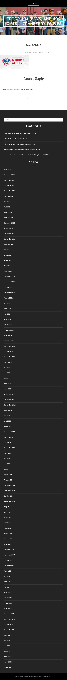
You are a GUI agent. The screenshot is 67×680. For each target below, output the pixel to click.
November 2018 (9, 491)
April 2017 (7, 592)
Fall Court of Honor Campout (14, 144)
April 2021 (7, 384)
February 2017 (8, 603)
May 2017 (7, 587)
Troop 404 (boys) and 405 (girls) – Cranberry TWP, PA (33, 21)
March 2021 (8, 389)
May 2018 (7, 523)
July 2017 (7, 576)
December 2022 (9, 276)
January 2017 (8, 608)
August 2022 (8, 298)
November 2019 (9, 437)
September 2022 (9, 293)
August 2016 (8, 635)
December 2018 (9, 485)
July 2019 (7, 458)
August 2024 (8, 196)
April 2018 (7, 528)
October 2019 (8, 442)
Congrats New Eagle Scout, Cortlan (16, 133)
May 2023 (7, 260)
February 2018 (8, 539)
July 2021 (7, 367)
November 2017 (9, 555)
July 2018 (7, 512)
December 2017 (9, 549)
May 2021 (7, 378)
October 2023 (9, 234)
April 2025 (7, 169)
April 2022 (7, 319)
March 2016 (8, 662)
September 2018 (9, 501)
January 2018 (8, 544)
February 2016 (8, 667)
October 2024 (9, 185)
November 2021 (9, 346)
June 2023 (7, 255)
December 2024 (9, 175)
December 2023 (9, 223)
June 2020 (7, 421)
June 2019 (7, 464)
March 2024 (8, 212)
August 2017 (8, 571)
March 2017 (8, 598)
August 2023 (8, 244)
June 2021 (7, 373)
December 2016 (9, 614)
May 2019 (7, 469)
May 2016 (7, 651)
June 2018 (7, 517)
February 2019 (8, 480)
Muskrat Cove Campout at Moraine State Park (19, 155)
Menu (34, 4)
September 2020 (10, 405)
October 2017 (8, 560)
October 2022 (8, 287)
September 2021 (9, 357)
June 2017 (7, 582)
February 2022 (9, 330)
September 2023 (9, 239)
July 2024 (7, 201)
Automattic (48, 676)
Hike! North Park (9, 139)
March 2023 (8, 271)
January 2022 (8, 335)
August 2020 (8, 410)
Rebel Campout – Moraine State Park (16, 149)
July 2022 (7, 303)
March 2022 (8, 325)
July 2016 (7, 641)
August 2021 (8, 362)
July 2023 (7, 250)
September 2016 (9, 630)
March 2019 (8, 475)
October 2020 (9, 400)
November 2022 (9, 282)
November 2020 (9, 394)
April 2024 (7, 207)
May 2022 (7, 314)
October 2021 (8, 351)
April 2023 (7, 266)
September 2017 (9, 566)
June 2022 (7, 309)
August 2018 (8, 507)
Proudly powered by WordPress (24, 676)
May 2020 (7, 426)
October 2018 (8, 496)
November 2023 (9, 228)
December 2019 (9, 432)
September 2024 (10, 191)
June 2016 (7, 646)
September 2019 (9, 448)
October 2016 (8, 624)
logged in (15, 89)
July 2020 (7, 416)
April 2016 (7, 657)
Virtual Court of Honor (34, 99)
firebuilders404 (43, 52)
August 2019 (8, 453)
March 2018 (8, 533)
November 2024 (9, 180)
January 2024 (8, 218)
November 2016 (9, 619)
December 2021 (9, 341)
